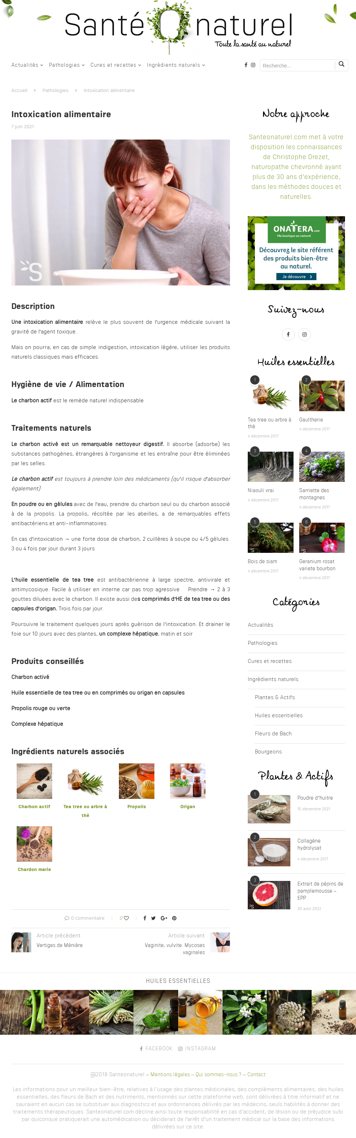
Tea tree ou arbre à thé (269, 424)
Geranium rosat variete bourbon (317, 565)
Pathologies (64, 65)
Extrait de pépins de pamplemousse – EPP (320, 891)
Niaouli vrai (261, 490)
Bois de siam (262, 561)
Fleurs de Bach (273, 734)
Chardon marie (34, 869)
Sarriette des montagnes (314, 494)
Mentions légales (170, 1074)
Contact (256, 1074)
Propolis (136, 807)
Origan (187, 807)
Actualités (24, 65)
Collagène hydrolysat (309, 845)
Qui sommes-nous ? (218, 1074)
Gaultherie (311, 420)
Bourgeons (268, 752)
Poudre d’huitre (315, 798)
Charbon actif (34, 807)
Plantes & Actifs (275, 698)
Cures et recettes (113, 65)
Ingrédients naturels (173, 65)
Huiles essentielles (279, 716)
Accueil (19, 90)
